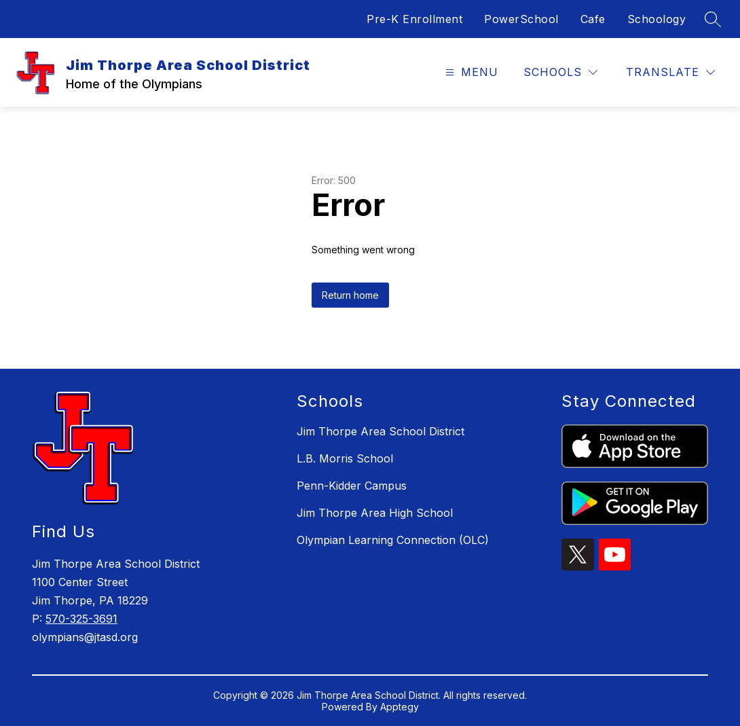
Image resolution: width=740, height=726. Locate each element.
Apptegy (399, 706)
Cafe (593, 19)
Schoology (656, 19)
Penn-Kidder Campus (352, 485)
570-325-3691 (81, 618)
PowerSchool (521, 19)
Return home (350, 295)
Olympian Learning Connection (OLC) (393, 540)
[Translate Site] (670, 72)
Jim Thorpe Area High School (375, 513)
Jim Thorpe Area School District (380, 431)
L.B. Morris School (345, 458)
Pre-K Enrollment (414, 19)
